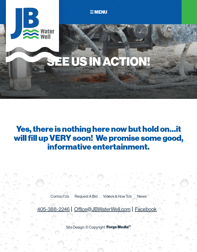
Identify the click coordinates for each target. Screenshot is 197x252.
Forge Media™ (118, 226)
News (141, 196)
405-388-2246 (53, 209)
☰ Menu (98, 12)
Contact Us (60, 196)
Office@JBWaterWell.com (102, 209)
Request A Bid (86, 196)
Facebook (146, 209)
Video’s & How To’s (117, 196)
